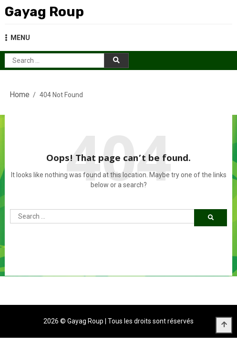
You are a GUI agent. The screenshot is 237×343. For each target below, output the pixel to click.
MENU (17, 37)
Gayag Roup (44, 12)
